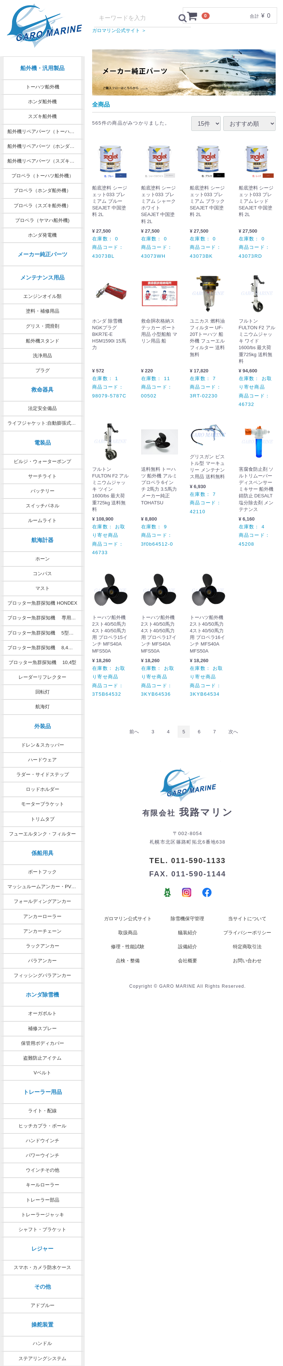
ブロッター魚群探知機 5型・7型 (44, 633)
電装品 (42, 442)
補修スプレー (42, 1028)
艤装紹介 (187, 940)
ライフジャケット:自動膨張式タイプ (46, 423)
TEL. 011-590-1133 (187, 868)
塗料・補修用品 (42, 311)
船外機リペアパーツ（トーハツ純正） (46, 131)
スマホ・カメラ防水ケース (42, 1267)
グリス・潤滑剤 (42, 326)
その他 (42, 1286)
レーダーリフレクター (42, 677)
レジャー (42, 1248)
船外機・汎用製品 (42, 68)
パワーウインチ (42, 1155)
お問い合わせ (247, 968)
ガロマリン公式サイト (128, 926)
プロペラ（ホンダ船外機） (42, 190)
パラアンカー (42, 960)
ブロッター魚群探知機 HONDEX (42, 603)
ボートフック (42, 872)
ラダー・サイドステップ (42, 774)
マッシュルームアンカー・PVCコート (46, 886)
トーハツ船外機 (42, 87)
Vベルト (42, 1072)
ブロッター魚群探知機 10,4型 (42, 662)
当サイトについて (247, 926)
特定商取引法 (247, 954)
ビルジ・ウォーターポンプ (42, 461)
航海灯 (42, 706)
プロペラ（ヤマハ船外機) (42, 220)
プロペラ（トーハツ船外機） (42, 175)
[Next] (233, 739)
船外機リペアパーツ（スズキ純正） (45, 161)
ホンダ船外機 (42, 101)
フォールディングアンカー (42, 901)
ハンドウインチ (42, 1140)
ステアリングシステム (42, 1358)
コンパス (42, 573)
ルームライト (42, 520)
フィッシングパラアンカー (42, 975)
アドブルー (43, 1305)
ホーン (42, 559)
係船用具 (42, 853)
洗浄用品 (42, 355)
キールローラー (42, 1185)
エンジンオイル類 (42, 296)
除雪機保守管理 (187, 926)
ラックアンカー (42, 946)
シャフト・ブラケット (42, 1229)
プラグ (42, 370)
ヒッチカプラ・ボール (42, 1126)
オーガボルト (42, 1013)
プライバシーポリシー (247, 940)
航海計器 (42, 540)
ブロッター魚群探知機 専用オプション (46, 618)
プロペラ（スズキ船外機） (42, 205)
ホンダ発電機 (42, 235)
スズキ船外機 (42, 116)
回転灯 (42, 692)
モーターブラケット (42, 804)
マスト (42, 588)
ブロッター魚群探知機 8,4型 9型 (44, 647)
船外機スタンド (42, 341)
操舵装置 (42, 1324)
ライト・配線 (42, 1110)
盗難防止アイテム (42, 1058)
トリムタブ (43, 819)
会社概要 (187, 968)
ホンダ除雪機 (42, 994)
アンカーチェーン (42, 931)
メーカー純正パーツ (42, 254)
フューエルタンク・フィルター (42, 834)
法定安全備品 (42, 408)
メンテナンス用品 (42, 277)
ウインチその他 (42, 1170)
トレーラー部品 (42, 1200)
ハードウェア (42, 759)
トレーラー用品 (42, 1092)
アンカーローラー (42, 916)
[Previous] (134, 739)
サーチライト (42, 476)
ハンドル (42, 1343)
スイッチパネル (42, 505)
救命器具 (42, 389)
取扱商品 (127, 940)
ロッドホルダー (42, 789)
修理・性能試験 (127, 954)
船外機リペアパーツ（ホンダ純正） (45, 146)
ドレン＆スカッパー (42, 745)
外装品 (42, 726)
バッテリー (43, 491)
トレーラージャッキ (42, 1214)
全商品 (101, 112)
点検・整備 (128, 968)
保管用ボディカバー (42, 1043)
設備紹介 (187, 954)
